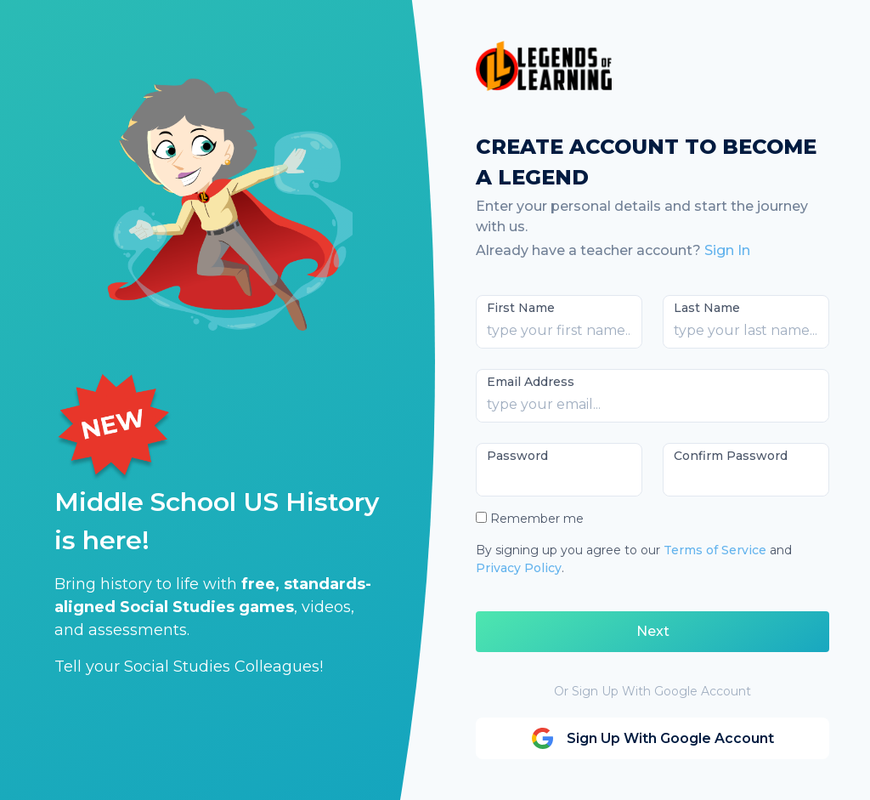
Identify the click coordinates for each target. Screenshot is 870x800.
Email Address (530, 381)
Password (517, 455)
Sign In (727, 250)
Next (652, 631)
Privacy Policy (519, 568)
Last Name (707, 307)
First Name (521, 307)
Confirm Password (731, 455)
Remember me (537, 518)
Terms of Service (715, 550)
